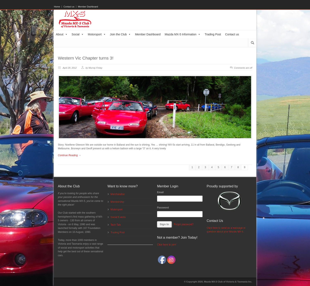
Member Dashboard (88, 7)
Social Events (118, 217)
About (62, 34)
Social (78, 34)
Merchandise (118, 194)
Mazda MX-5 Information (182, 34)
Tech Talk (116, 224)
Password (163, 207)
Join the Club (120, 34)
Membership (117, 201)
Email (160, 192)
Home (57, 7)
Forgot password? (183, 224)
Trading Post (213, 34)
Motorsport (97, 34)
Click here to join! (166, 244)
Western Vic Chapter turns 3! (85, 58)
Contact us (68, 7)
